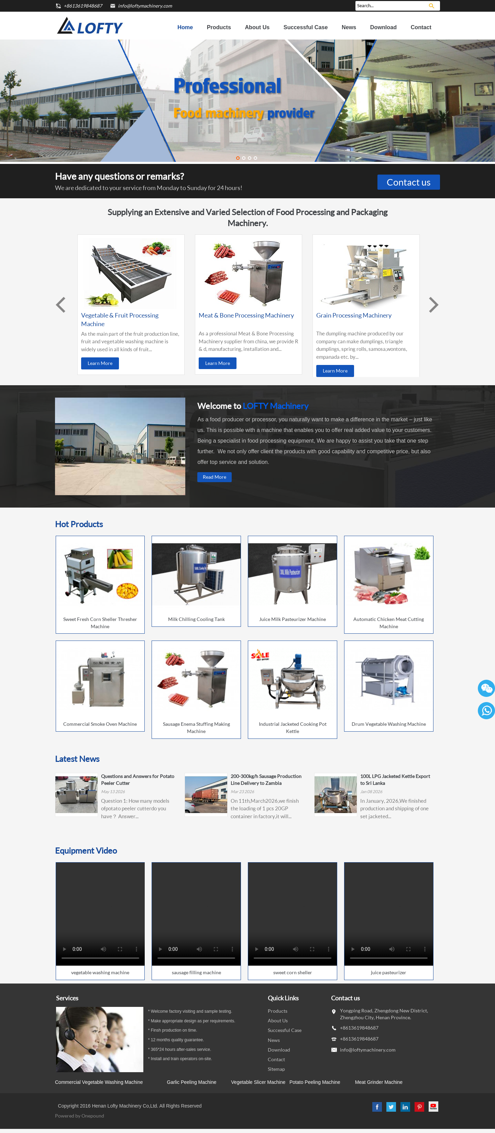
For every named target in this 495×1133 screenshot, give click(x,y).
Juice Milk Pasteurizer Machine (292, 619)
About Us (257, 27)
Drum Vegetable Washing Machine (389, 724)
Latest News (77, 759)
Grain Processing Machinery (354, 315)
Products (219, 27)
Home (185, 27)
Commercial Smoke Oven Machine (100, 724)
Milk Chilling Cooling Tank (196, 619)
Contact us (409, 182)
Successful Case (306, 27)
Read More (214, 477)
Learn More (100, 363)
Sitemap (276, 1069)
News (349, 27)
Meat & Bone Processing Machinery (246, 315)
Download (383, 27)
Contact (421, 27)
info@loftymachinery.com (145, 6)
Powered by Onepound (79, 1116)
